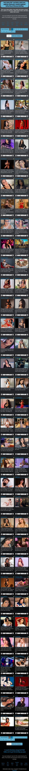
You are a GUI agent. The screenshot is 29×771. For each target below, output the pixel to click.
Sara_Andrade (4, 656)
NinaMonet (3, 118)
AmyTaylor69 (18, 257)
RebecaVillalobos (19, 656)
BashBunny (4, 78)
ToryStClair (18, 238)
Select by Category (17, 35)
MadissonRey (4, 338)
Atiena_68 (17, 616)
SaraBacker (18, 357)
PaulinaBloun (4, 596)
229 (11, 31)
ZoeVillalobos (18, 397)
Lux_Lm (3, 636)
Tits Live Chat (8, 23)
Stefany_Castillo (19, 556)
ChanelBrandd (18, 59)
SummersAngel (19, 675)
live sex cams (22, 752)
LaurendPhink (4, 377)
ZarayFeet (3, 556)
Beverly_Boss (4, 616)
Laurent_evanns (5, 278)
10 (3, 31)
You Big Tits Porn (17, 23)
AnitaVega (17, 636)
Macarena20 (18, 437)
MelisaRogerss (19, 716)
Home (8, 35)
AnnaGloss (3, 178)
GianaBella (3, 417)
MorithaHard (18, 536)
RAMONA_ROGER (5, 357)
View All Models (4, 29)
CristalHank (4, 158)
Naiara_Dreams (4, 238)
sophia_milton (4, 716)
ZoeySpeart (3, 437)
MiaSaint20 (18, 298)
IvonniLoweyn (18, 78)
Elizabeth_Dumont (5, 59)
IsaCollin (3, 397)
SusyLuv (3, 536)
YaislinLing (3, 477)
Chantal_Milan (18, 576)
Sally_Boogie (18, 517)
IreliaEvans (3, 457)
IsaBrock (17, 477)
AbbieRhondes (4, 138)
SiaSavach (3, 496)
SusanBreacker (19, 178)
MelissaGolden (4, 257)
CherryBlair (18, 496)
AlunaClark (3, 675)
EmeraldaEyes (18, 218)
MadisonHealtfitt (19, 317)
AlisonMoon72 (4, 696)
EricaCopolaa (18, 417)
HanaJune (17, 338)
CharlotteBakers (19, 138)
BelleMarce (3, 317)
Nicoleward (18, 198)
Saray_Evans (18, 596)
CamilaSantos (18, 99)
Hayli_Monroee (4, 576)
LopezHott (3, 99)
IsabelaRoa (3, 198)
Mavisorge (17, 377)
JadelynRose (4, 517)
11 (6, 31)
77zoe (16, 696)
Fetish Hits (14, 770)
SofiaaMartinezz (19, 39)
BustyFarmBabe (5, 218)
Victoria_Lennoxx (19, 457)
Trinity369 (3, 39)
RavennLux (18, 158)
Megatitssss (18, 278)
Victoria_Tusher (5, 298)
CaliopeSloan (18, 118)
